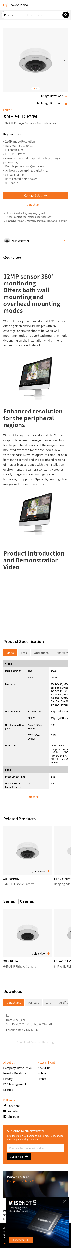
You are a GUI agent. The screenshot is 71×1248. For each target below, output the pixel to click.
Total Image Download (51, 103)
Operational (42, 653)
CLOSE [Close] (65, 1201)
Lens (24, 653)
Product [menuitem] (9, 15)
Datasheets (13, 1002)
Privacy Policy (49, 1135)
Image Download (54, 95)
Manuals (33, 1002)
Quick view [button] (40, 871)
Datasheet (35, 204)
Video (10, 653)
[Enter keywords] (42, 15)
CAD (48, 1002)
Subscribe (19, 1157)
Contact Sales (35, 195)
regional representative (40, 216)
